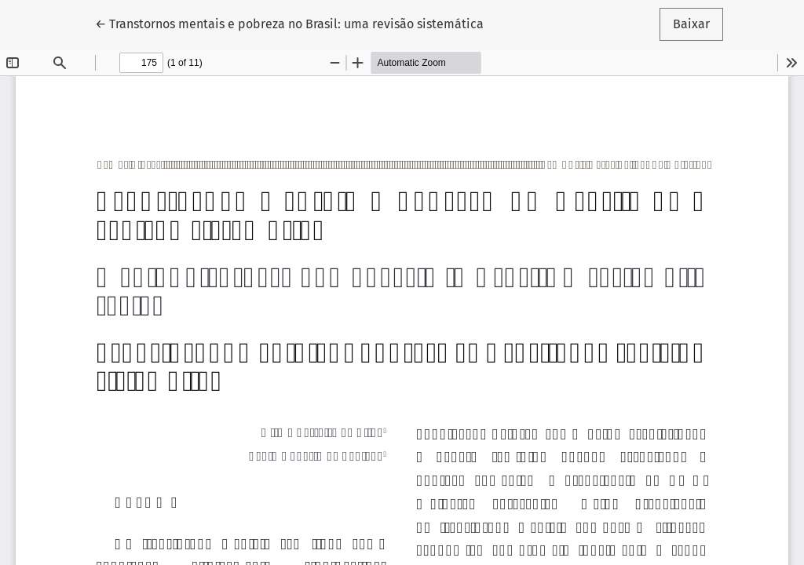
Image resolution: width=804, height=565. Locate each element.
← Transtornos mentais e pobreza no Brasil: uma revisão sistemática (289, 22)
